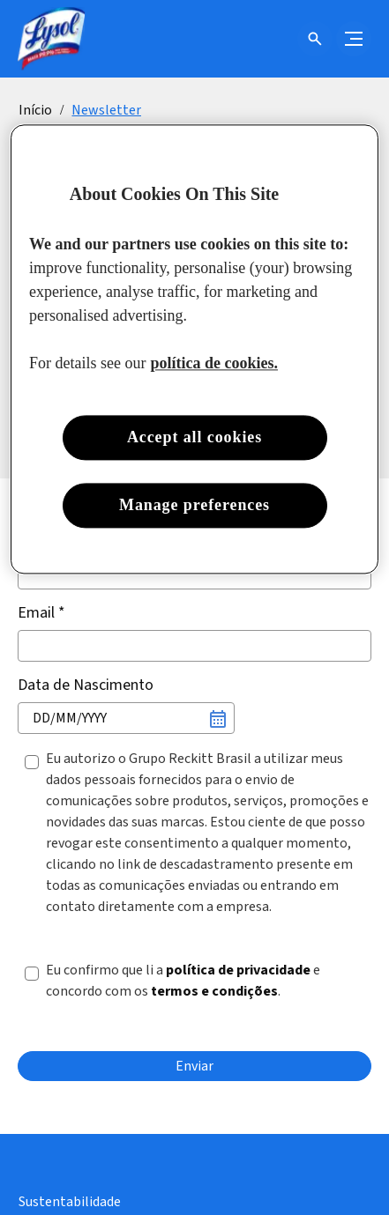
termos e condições (214, 991)
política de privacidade (238, 970)
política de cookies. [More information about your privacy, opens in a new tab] (215, 363)
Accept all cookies (194, 437)
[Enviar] (194, 1066)
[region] (194, 348)
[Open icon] (315, 38)
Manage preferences (194, 505)
